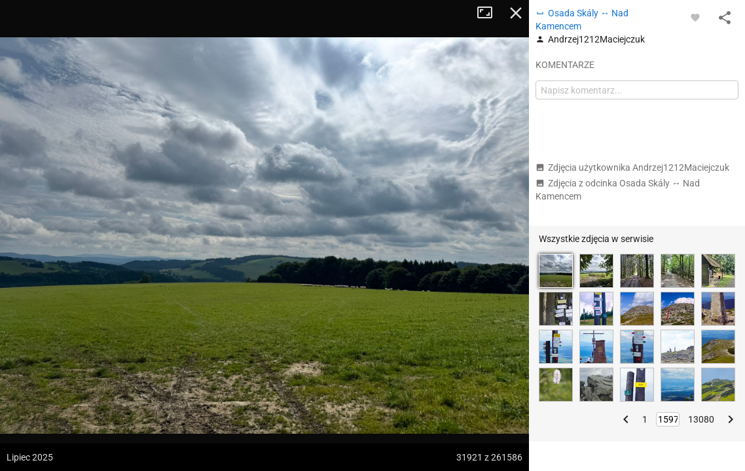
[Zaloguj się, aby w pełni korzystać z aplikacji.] (695, 17)
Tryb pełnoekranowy (490, 13)
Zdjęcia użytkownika (632, 167)
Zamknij (516, 13)
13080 (701, 419)
